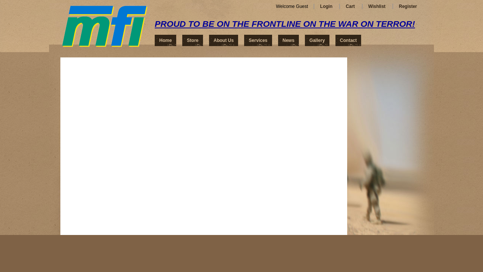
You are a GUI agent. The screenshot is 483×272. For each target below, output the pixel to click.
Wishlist (377, 6)
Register (408, 6)
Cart (350, 6)
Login (326, 6)
